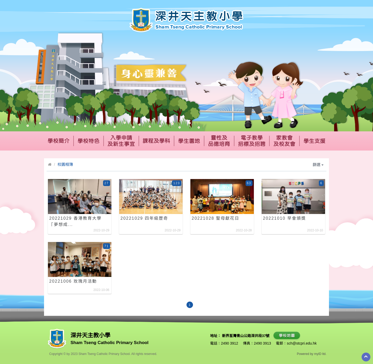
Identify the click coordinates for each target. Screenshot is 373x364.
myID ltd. (320, 354)
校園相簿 (65, 164)
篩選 (318, 164)
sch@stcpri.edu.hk (302, 343)
